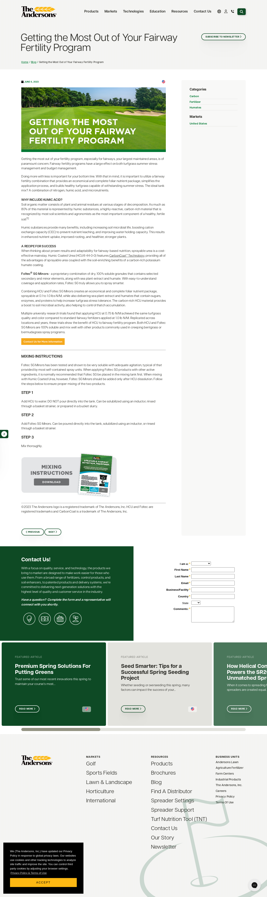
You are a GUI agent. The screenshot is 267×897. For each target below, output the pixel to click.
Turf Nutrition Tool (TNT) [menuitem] (179, 819)
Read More (26, 709)
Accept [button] (43, 882)
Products (91, 11)
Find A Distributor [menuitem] (171, 792)
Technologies (133, 11)
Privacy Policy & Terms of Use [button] (29, 872)
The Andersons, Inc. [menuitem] (229, 785)
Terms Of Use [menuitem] (225, 802)
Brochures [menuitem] (163, 773)
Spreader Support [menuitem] (172, 810)
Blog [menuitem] (156, 782)
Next (52, 532)
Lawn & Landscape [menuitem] (109, 782)
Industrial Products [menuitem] (228, 779)
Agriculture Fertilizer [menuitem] (229, 768)
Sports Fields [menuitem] (101, 773)
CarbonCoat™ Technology (126, 256)
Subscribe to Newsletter (222, 37)
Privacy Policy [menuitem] (225, 796)
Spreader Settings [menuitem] (172, 801)
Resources (179, 11)
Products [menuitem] (162, 764)
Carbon (194, 96)
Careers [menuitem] (221, 791)
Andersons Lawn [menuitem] (227, 762)
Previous (34, 532)
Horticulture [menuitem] (100, 792)
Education (157, 11)
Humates (195, 107)
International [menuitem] (101, 801)
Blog (33, 62)
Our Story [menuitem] (162, 838)
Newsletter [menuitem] (164, 847)
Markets (111, 11)
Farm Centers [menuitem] (225, 773)
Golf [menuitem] (91, 764)
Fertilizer (195, 102)
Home (24, 62)
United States (198, 123)
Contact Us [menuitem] (202, 11)
